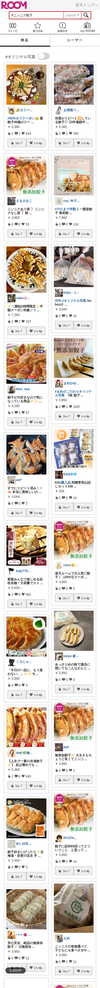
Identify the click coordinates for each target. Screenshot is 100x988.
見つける (37, 27)
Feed (12, 27)
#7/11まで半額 (65, 209)
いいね (38, 143)
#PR (58, 301)
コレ (19, 143)
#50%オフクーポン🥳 (23, 118)
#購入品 (65, 482)
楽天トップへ (86, 5)
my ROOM (87, 27)
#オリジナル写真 (74, 301)
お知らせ (62, 27)
